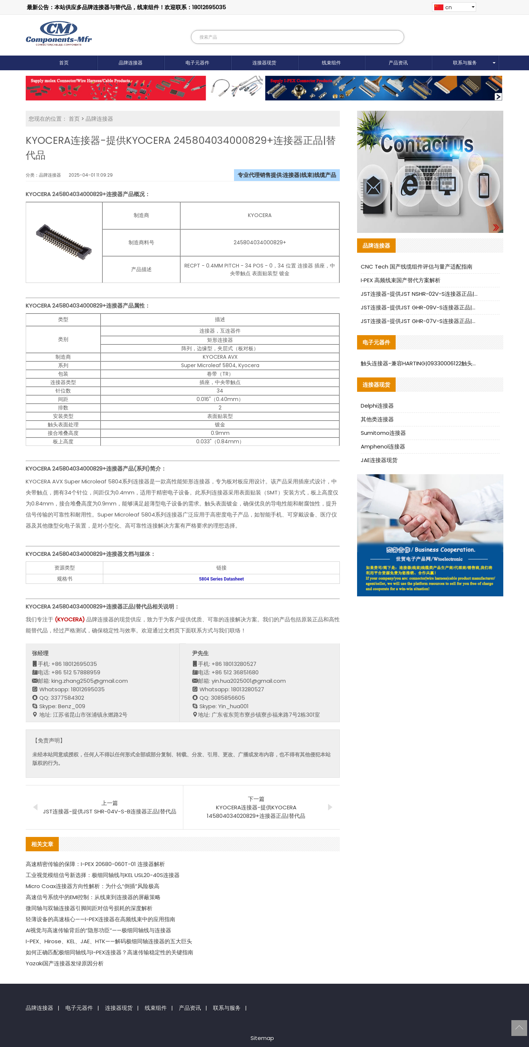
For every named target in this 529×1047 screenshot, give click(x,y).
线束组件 (331, 62)
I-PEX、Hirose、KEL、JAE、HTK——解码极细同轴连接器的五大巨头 (109, 941)
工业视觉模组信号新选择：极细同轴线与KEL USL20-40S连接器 (103, 875)
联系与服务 (465, 62)
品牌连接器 (131, 62)
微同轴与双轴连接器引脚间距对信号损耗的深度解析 (89, 908)
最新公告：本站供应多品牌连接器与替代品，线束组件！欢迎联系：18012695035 (126, 7)
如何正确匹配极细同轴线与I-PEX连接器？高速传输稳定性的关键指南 (109, 952)
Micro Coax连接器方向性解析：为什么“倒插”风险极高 (92, 886)
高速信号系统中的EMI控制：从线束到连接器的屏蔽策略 (93, 897)
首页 (64, 62)
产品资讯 (398, 62)
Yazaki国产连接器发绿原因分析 (65, 963)
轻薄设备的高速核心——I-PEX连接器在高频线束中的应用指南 (100, 919)
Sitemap (262, 1038)
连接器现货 (264, 62)
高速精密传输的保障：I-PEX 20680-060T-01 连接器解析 (95, 864)
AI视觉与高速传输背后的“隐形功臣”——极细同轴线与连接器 (98, 930)
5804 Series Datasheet (221, 579)
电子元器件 (197, 62)
